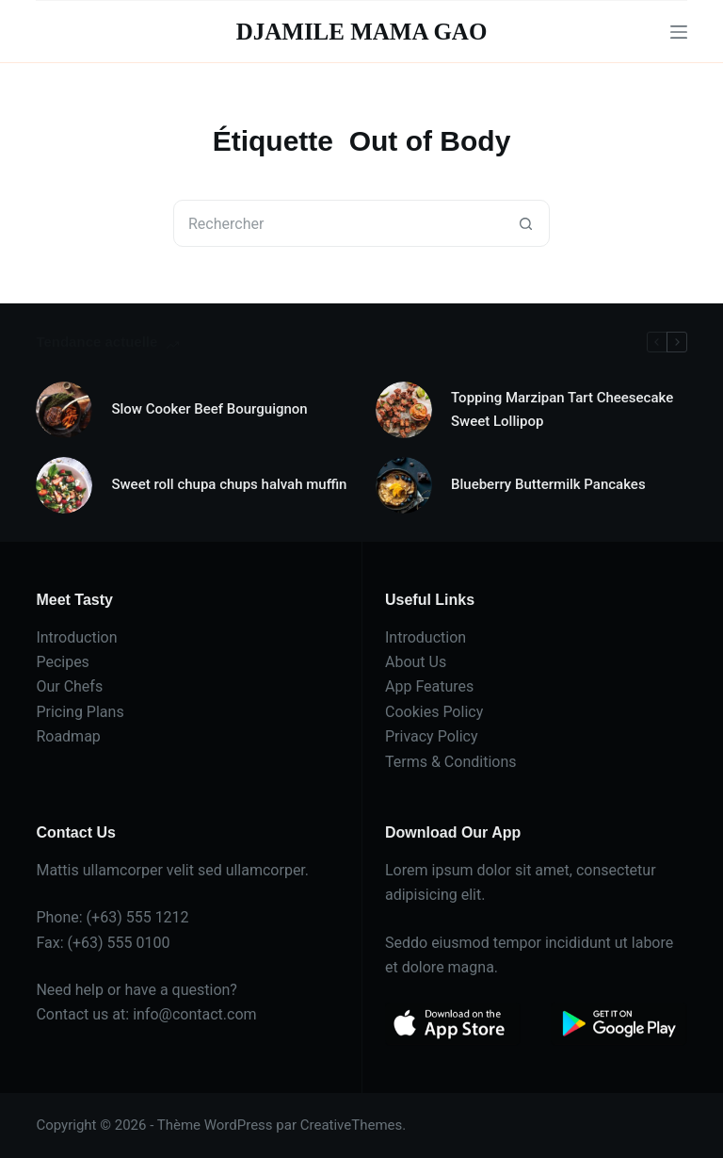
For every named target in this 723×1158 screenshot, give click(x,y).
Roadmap (68, 736)
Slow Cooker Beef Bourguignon (209, 408)
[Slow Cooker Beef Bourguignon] (64, 410)
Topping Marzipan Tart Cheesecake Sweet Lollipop (562, 409)
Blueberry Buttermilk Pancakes (548, 484)
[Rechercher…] (338, 223)
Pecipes (62, 662)
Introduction (76, 637)
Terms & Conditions (451, 762)
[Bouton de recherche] (525, 223)
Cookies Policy (434, 712)
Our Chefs (69, 686)
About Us (415, 662)
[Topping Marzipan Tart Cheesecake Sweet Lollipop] (404, 410)
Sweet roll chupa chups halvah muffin (228, 484)
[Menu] (678, 32)
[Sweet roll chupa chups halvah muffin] (64, 485)
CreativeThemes (351, 1125)
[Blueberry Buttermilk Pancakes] (404, 485)
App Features (429, 686)
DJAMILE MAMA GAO (362, 31)
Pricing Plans (79, 712)
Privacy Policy (431, 736)
